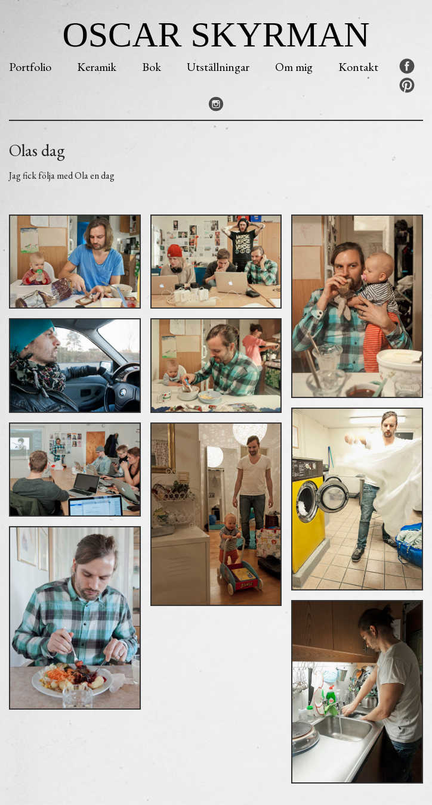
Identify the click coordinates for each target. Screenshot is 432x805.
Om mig (294, 66)
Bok (151, 66)
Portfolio (30, 66)
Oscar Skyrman (215, 34)
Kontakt (358, 66)
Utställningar (218, 66)
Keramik (96, 66)
